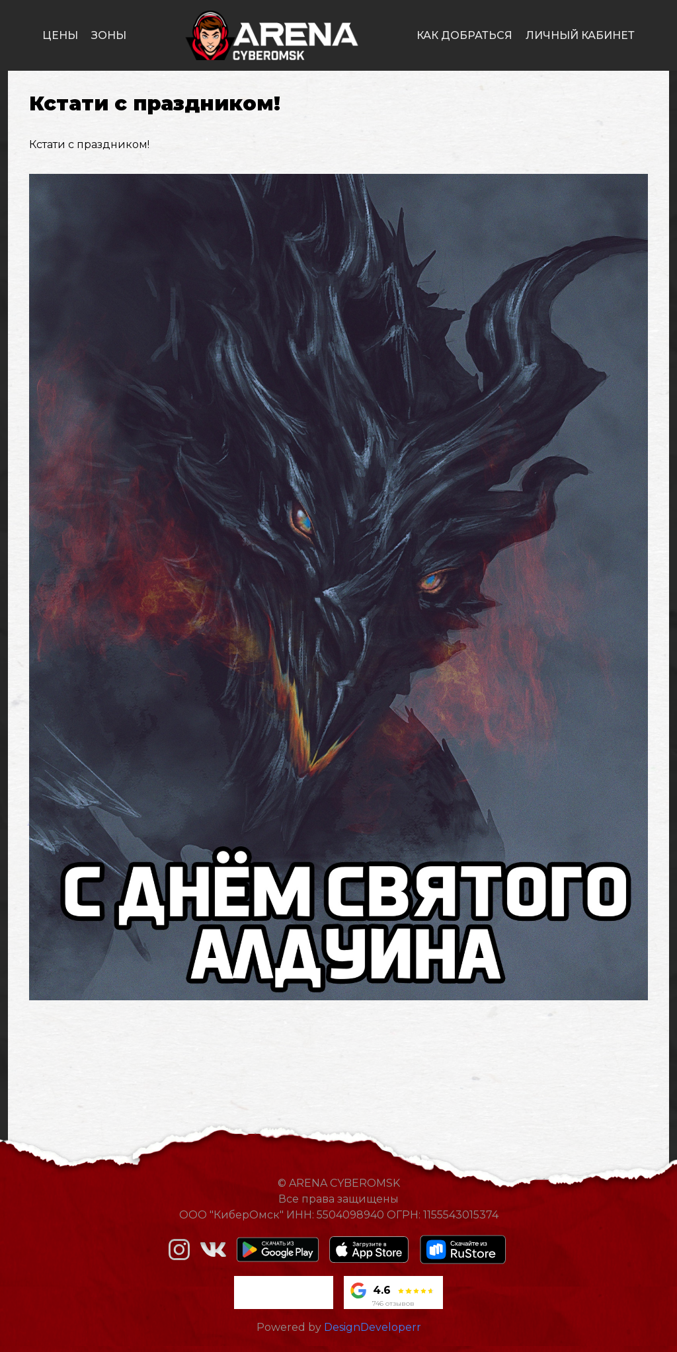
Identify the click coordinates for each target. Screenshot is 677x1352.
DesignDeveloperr (372, 1327)
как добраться (464, 35)
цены (60, 35)
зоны (108, 35)
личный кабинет (580, 35)
